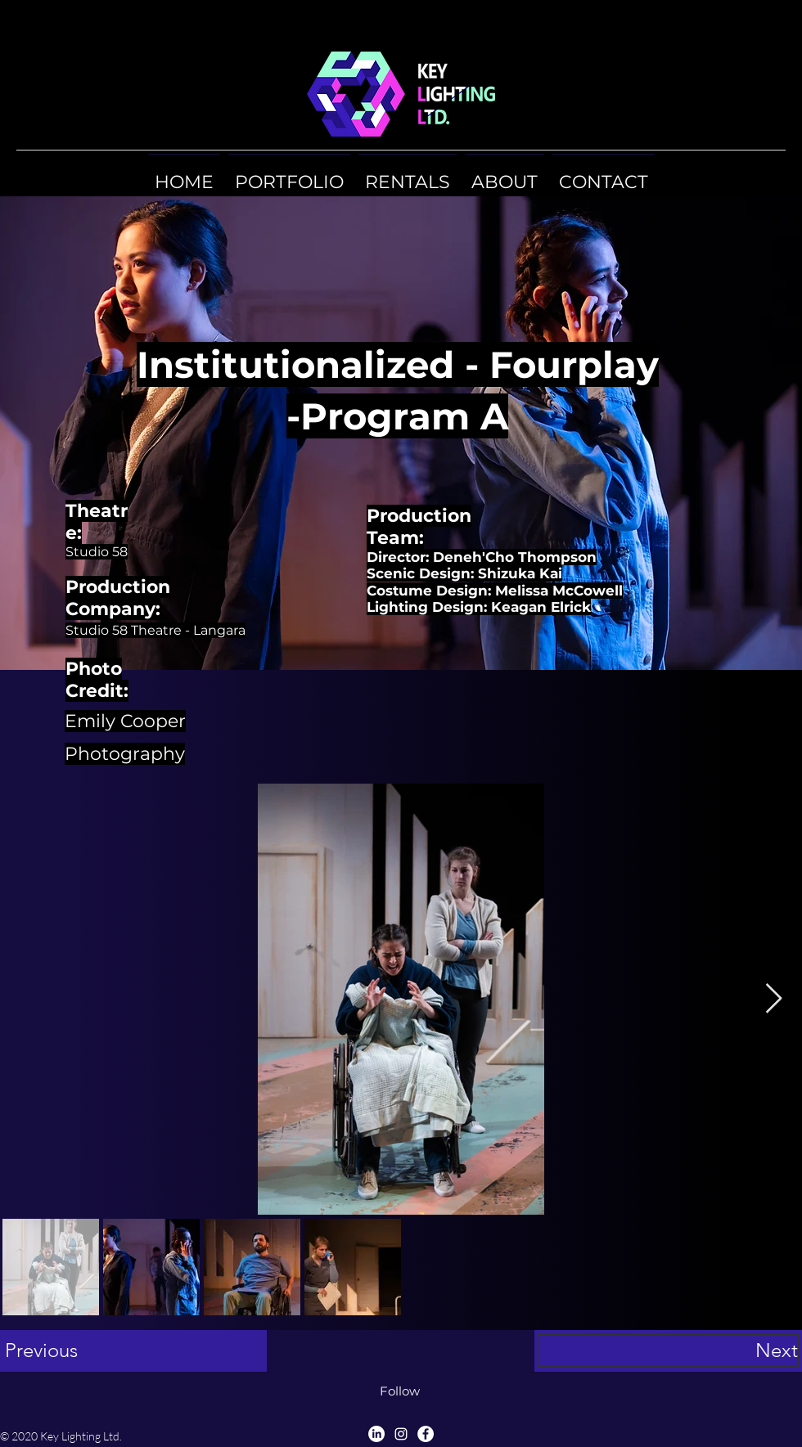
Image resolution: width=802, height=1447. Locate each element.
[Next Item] (773, 999)
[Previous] (135, 1350)
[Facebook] (425, 1434)
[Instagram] (401, 1434)
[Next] (668, 1350)
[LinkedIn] (376, 1434)
